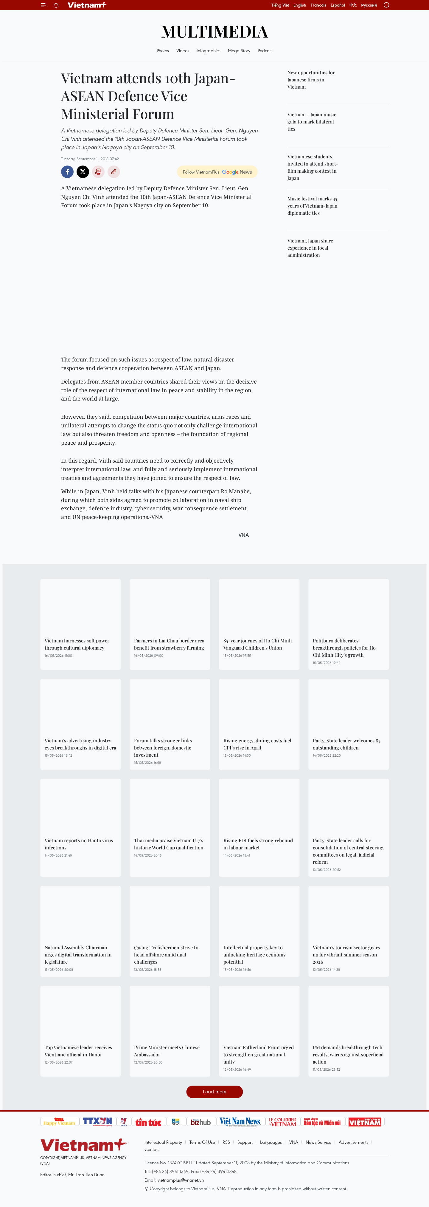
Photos (163, 50)
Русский (369, 5)
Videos (182, 50)
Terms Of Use (202, 1142)
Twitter (83, 172)
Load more (214, 1091)
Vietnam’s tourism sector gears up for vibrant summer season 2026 (346, 954)
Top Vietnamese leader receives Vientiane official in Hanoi (78, 1051)
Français (318, 5)
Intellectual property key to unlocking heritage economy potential (254, 954)
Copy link (114, 172)
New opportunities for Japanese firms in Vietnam (311, 79)
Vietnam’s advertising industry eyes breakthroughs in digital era (80, 744)
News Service (318, 1142)
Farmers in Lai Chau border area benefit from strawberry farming (169, 644)
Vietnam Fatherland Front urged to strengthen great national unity (258, 1054)
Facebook (67, 172)
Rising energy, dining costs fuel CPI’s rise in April (257, 744)
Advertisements (353, 1142)
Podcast (265, 50)
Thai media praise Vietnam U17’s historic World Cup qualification (168, 844)
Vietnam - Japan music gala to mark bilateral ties (311, 121)
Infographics (208, 50)
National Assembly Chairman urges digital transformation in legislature (78, 954)
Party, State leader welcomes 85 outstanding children (346, 744)
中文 (353, 5)
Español (338, 5)
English (299, 5)
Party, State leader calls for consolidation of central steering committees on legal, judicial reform (348, 851)
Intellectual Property (163, 1142)
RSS (226, 1142)
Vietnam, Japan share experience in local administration (310, 247)
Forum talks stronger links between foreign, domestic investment (163, 747)
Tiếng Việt (280, 5)
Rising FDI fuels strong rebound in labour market (258, 844)
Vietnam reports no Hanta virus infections (79, 844)
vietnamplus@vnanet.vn (181, 1180)
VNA (293, 1142)
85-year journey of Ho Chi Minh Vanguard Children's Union (257, 644)
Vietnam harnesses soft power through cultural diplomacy (77, 644)
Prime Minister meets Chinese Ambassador (167, 1051)
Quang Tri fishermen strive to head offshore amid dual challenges (166, 954)
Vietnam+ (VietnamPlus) (87, 5)
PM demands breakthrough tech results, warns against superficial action (348, 1054)
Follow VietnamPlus (201, 172)
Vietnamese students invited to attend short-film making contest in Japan (312, 167)
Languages (271, 1142)
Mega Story (239, 50)
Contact (152, 1149)
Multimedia (214, 30)
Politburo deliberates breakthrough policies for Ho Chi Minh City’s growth (344, 647)
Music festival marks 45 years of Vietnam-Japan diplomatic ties (312, 205)
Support (245, 1142)
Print (98, 172)
